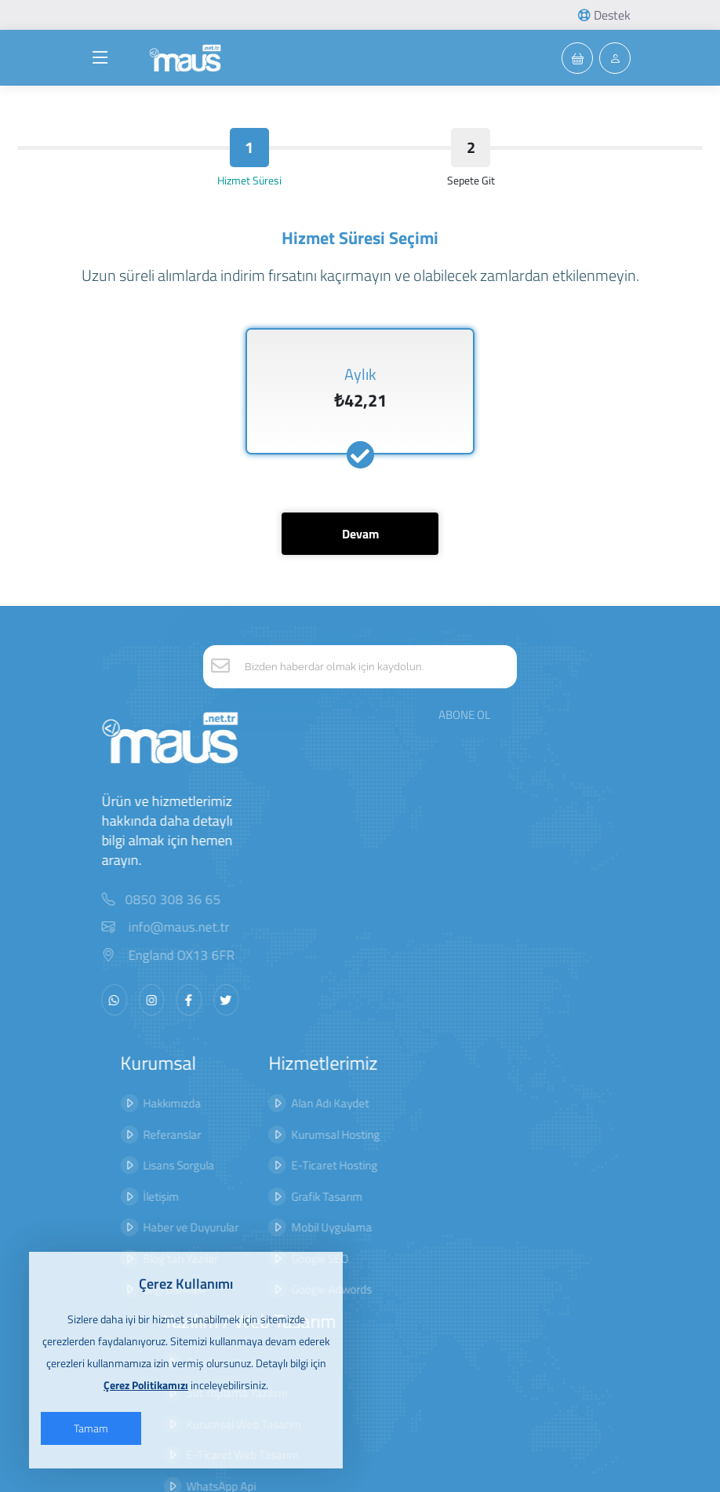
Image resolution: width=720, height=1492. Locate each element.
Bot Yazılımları (369, 1229)
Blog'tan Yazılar (142, 1229)
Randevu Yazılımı (376, 1075)
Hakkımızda (134, 1075)
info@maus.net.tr (165, 898)
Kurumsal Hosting (268, 1105)
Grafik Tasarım (259, 1167)
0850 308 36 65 (172, 871)
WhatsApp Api (370, 1199)
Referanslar (134, 1105)
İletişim (123, 1167)
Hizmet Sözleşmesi (554, 1105)
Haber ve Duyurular (153, 1199)
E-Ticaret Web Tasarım (391, 1167)
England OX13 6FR (167, 926)
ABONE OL (464, 676)
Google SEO (252, 1229)
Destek (604, 14)
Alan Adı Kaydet (262, 1075)
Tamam (98, 1428)
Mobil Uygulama (264, 1199)
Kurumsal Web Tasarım (392, 1137)
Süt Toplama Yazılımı (385, 1105)
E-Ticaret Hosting (267, 1137)
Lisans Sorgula (140, 1137)
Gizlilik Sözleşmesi (551, 1075)
